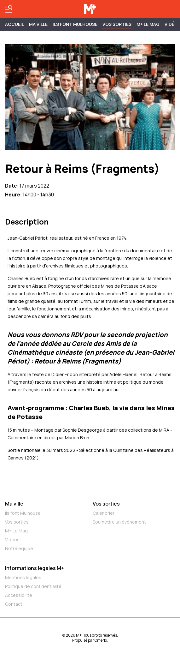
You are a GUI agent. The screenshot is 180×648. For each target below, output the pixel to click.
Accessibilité (18, 595)
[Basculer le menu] (9, 9)
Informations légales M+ (34, 568)
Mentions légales (23, 577)
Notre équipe (19, 548)
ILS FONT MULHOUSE (75, 24)
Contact (13, 604)
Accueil (14, 24)
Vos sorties (116, 24)
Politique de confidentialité (33, 586)
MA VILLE (38, 24)
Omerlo (101, 640)
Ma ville (14, 503)
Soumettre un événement (119, 522)
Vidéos (12, 540)
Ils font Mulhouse (23, 513)
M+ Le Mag (148, 24)
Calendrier (103, 513)
